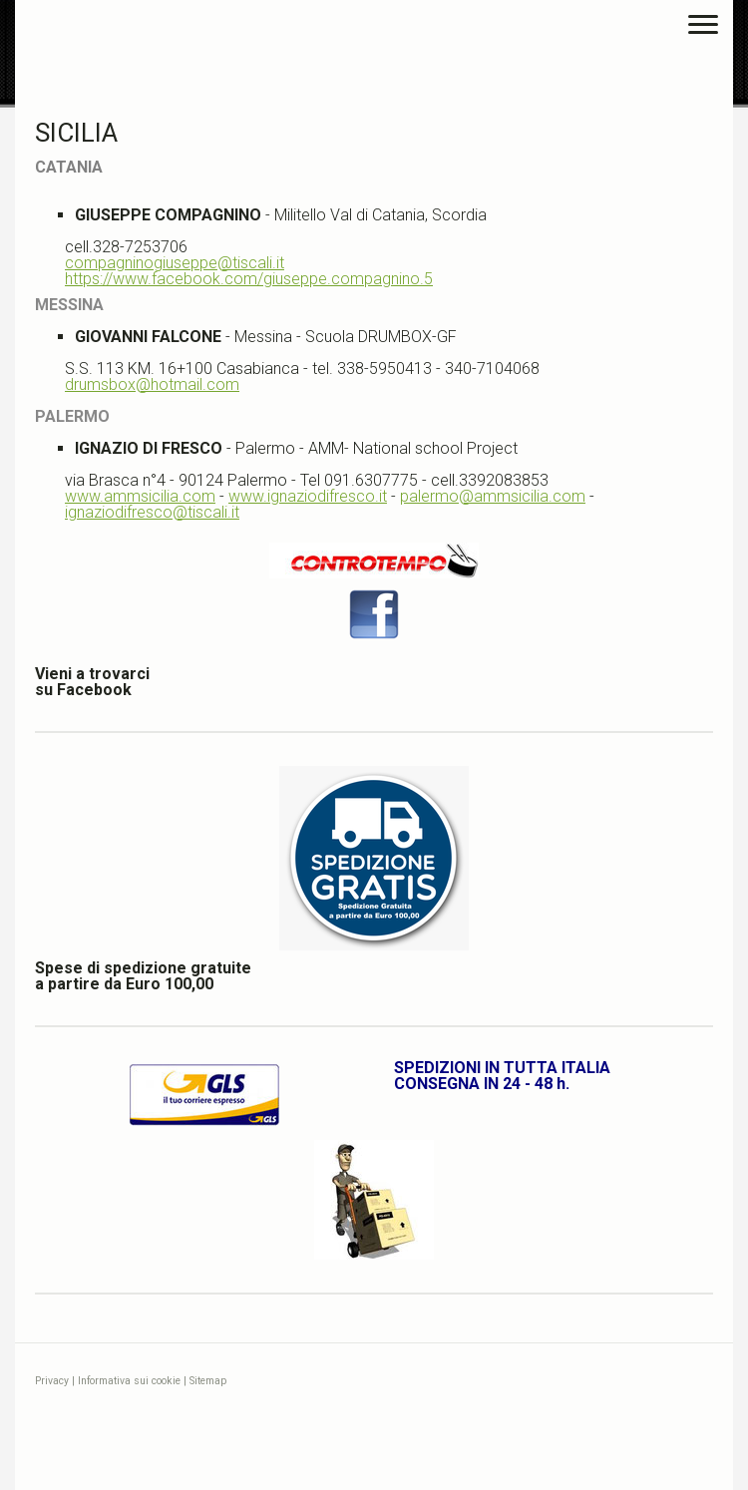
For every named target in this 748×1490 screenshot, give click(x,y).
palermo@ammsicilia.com (492, 496)
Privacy (52, 1380)
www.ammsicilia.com (140, 496)
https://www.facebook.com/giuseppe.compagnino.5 (249, 278)
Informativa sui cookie (129, 1380)
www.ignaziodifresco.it (307, 496)
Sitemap (207, 1380)
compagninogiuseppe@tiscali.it (174, 262)
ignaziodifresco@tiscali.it (152, 512)
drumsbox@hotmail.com (152, 384)
